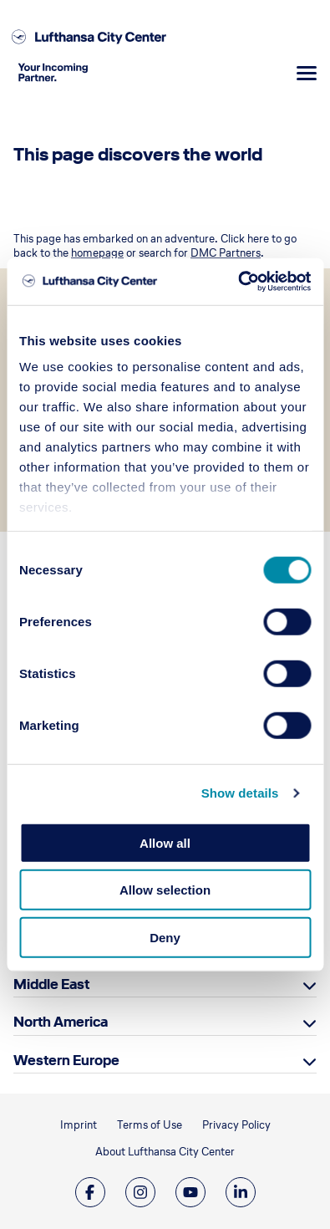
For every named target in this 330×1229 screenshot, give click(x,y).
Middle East (51, 984)
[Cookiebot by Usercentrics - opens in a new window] (238, 282)
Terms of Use (149, 1125)
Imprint (78, 1125)
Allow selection (165, 890)
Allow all (165, 842)
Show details (240, 793)
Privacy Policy (236, 1125)
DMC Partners (225, 253)
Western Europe (66, 1060)
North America (60, 1022)
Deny (165, 937)
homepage (97, 253)
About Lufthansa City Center (165, 1152)
